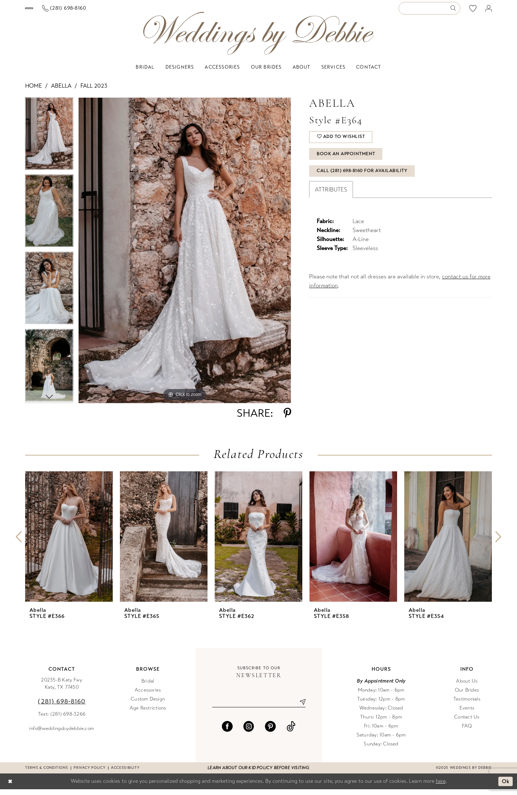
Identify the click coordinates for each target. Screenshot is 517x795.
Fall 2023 (93, 91)
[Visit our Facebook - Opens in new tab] (227, 732)
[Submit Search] (455, 11)
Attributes (331, 198)
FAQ (467, 732)
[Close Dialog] (10, 787)
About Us (467, 687)
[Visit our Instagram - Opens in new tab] (248, 732)
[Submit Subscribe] (300, 707)
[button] (489, 11)
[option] (49, 141)
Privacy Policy (89, 773)
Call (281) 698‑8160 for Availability (363, 179)
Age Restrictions (148, 714)
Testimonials (466, 705)
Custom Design (148, 705)
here (441, 787)
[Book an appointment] (60, 11)
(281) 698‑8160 (61, 707)
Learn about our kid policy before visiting (258, 773)
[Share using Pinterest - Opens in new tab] (287, 418)
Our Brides (467, 696)
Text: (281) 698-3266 (62, 720)
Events (467, 714)
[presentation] (69, 542)
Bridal (147, 687)
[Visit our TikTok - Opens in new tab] (291, 732)
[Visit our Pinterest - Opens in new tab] (270, 732)
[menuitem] (61, 11)
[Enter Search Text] (429, 11)
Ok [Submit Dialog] (505, 787)
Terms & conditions (46, 773)
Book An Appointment (347, 161)
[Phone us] (127, 11)
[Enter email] (259, 707)
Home (33, 91)
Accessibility (125, 773)
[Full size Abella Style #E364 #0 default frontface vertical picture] (185, 256)
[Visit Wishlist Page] (473, 11)
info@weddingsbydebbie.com (61, 734)
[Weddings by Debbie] (258, 39)
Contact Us (466, 723)
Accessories (148, 696)
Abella (61, 91)
